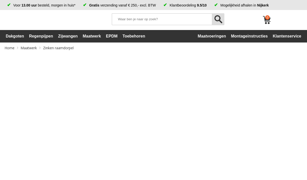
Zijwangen (68, 36)
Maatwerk (92, 36)
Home (10, 48)
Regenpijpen (41, 36)
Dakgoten (15, 36)
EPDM (111, 36)
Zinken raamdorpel (58, 48)
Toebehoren (133, 36)
